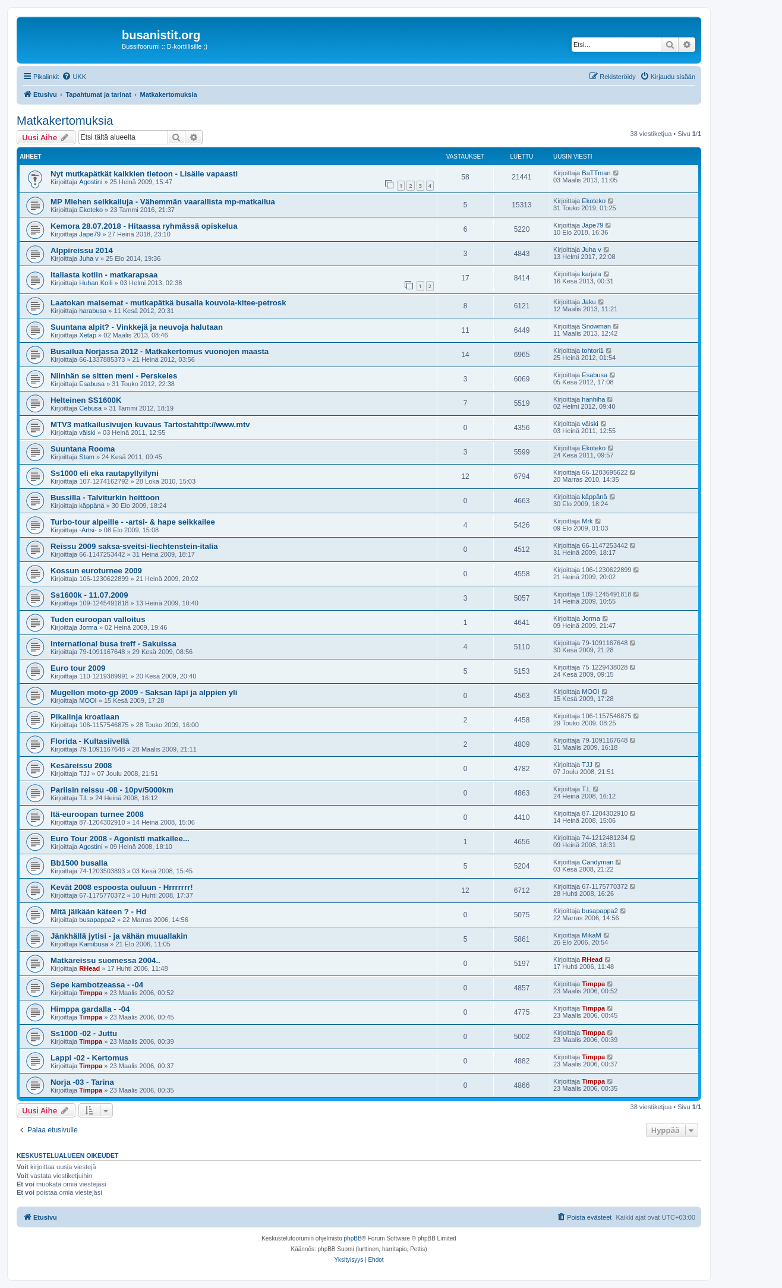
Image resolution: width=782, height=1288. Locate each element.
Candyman (597, 862)
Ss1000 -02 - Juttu (84, 1033)
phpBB (353, 1238)
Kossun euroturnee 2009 (96, 570)
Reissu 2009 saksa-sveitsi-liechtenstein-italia (134, 546)
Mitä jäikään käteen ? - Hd (98, 911)
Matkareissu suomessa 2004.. (105, 960)
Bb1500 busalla (79, 862)
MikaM (591, 935)
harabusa (92, 310)
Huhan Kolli (95, 282)
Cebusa (90, 408)
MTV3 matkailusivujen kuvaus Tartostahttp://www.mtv (150, 424)
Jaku (588, 301)
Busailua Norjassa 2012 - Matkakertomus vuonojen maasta (160, 351)
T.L (83, 797)
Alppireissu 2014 (82, 250)
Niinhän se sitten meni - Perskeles (114, 375)
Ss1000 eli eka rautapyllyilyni (105, 473)
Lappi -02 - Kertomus (89, 1057)
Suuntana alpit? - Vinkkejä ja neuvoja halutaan (137, 327)
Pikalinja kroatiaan (85, 716)
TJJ (84, 773)
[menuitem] (74, 77)
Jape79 (89, 234)
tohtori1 (593, 350)
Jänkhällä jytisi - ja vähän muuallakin (119, 936)
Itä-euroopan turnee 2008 (97, 814)
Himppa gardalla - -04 (90, 1009)
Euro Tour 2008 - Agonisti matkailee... (120, 838)
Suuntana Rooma (83, 448)
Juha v (88, 258)
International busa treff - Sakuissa (113, 643)
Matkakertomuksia (65, 120)
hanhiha (593, 399)
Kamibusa (93, 944)
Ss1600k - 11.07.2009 (89, 595)
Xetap (87, 335)
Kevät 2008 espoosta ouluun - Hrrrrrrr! (122, 887)
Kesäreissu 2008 (81, 765)
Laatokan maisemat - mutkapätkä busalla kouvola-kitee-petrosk (168, 302)
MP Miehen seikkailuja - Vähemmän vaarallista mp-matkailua (163, 201)
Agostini (90, 181)
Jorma (88, 627)
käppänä (91, 505)
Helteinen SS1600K (86, 400)
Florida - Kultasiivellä (90, 741)
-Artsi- (87, 529)
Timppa (90, 992)
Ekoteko (91, 209)
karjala (591, 273)
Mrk (587, 521)
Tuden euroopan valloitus (98, 619)
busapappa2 (97, 919)
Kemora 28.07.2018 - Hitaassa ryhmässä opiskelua (144, 226)
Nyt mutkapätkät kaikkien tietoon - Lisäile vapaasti (144, 173)
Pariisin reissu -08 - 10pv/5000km (112, 789)
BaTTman (596, 172)
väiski (87, 432)
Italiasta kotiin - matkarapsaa (104, 274)
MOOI (87, 700)
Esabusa (92, 383)
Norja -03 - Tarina (82, 1082)
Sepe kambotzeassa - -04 (97, 984)
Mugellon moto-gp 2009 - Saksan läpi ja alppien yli (144, 692)
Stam (86, 456)
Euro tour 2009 (78, 668)
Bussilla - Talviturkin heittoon (105, 497)
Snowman (596, 326)
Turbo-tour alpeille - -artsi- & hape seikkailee (133, 521)
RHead (89, 968)
